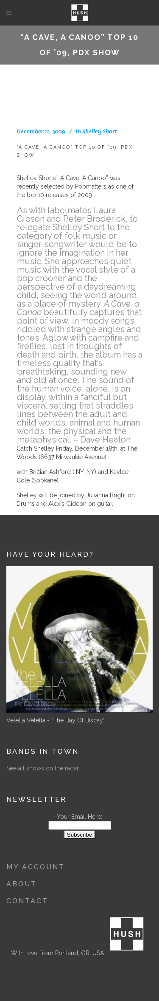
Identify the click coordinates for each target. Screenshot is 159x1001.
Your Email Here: (79, 816)
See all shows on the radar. (43, 768)
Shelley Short (99, 131)
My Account (35, 867)
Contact (27, 901)
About (21, 884)
